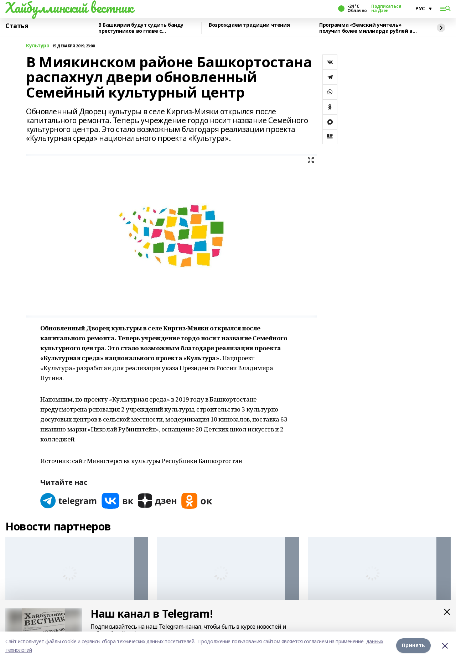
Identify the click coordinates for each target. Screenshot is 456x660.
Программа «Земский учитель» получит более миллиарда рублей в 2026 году (366, 28)
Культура (38, 46)
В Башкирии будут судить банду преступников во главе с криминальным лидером (140, 28)
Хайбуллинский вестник (69, 7)
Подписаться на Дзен (386, 8)
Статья (16, 26)
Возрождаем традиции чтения (249, 25)
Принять (413, 645)
